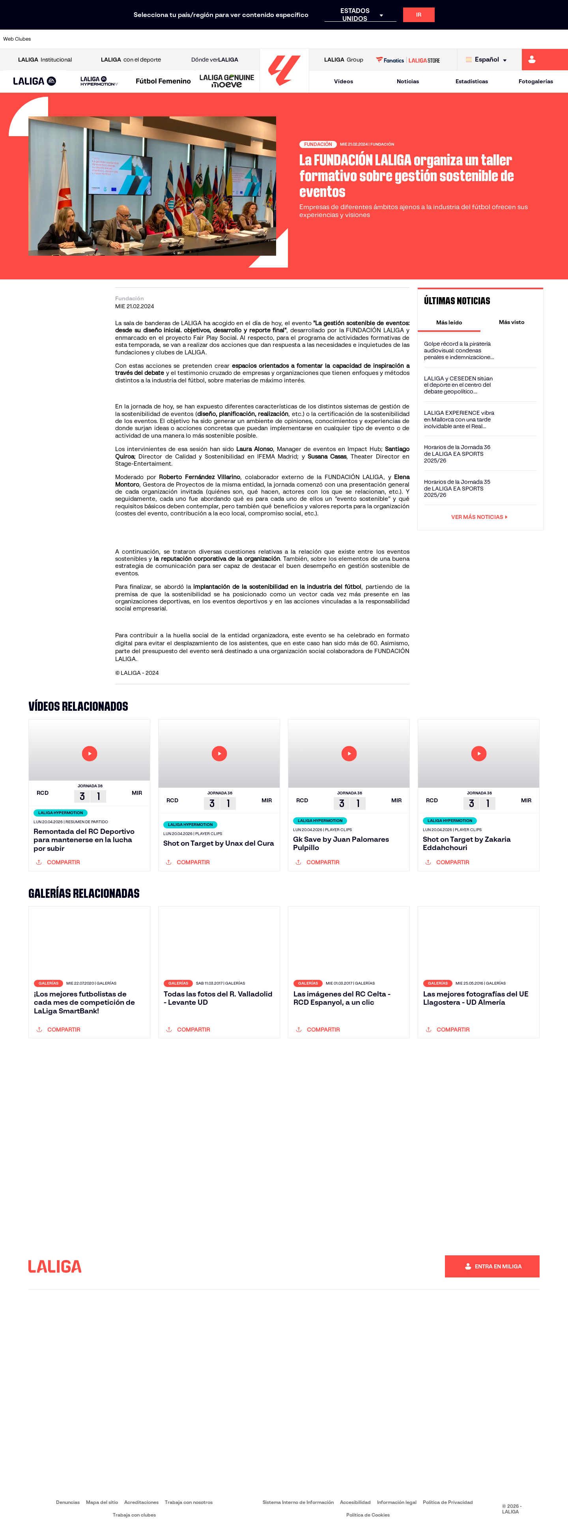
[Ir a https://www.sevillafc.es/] (505, 39)
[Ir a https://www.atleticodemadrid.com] (78, 39)
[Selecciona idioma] (488, 60)
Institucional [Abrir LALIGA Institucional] (45, 59)
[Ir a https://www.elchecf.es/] (158, 39)
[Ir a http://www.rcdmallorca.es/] (372, 39)
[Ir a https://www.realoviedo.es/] (452, 39)
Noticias (408, 81)
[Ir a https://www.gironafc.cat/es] (239, 39)
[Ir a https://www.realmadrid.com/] (425, 39)
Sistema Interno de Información (298, 1502)
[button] (35, 81)
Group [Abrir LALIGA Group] (343, 59)
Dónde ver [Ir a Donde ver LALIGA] (214, 59)
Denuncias (68, 1502)
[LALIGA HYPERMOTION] (99, 81)
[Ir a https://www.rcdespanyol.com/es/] (345, 39)
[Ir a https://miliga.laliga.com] (545, 59)
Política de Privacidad (448, 1502)
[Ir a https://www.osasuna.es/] (105, 39)
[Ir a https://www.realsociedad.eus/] (479, 39)
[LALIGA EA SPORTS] (35, 81)
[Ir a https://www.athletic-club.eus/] (52, 39)
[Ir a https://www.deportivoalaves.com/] (132, 39)
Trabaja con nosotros (189, 1502)
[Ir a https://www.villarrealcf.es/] (559, 39)
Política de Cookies (368, 1514)
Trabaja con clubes (134, 1514)
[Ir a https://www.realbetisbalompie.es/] (399, 39)
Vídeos (343, 81)
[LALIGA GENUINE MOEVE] (227, 81)
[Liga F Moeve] (163, 81)
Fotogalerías (536, 81)
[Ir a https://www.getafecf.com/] (212, 39)
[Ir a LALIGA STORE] (408, 59)
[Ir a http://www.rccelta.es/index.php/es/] (319, 39)
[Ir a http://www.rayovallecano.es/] (292, 39)
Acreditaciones (141, 1502)
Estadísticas (472, 81)
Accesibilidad (355, 1502)
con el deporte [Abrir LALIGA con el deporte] (131, 59)
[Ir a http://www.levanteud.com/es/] (265, 39)
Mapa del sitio (102, 1502)
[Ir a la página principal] (284, 89)
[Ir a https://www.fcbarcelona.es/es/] (185, 39)
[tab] (449, 322)
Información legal (397, 1502)
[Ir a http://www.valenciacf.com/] (532, 39)
